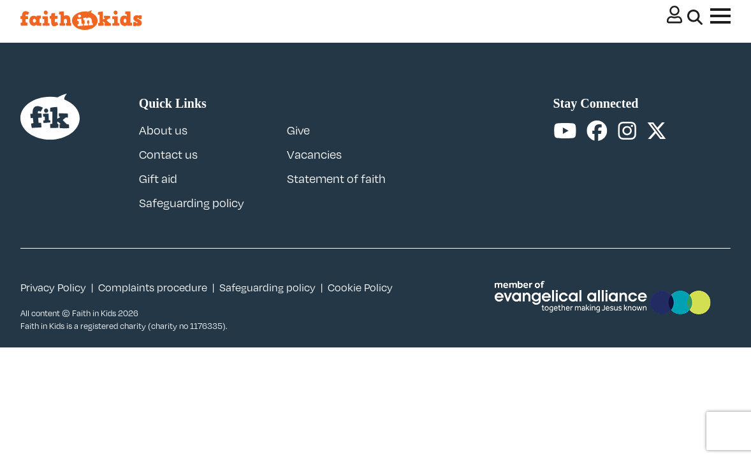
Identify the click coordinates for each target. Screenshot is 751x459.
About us (163, 130)
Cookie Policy (360, 287)
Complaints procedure (152, 287)
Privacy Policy (53, 287)
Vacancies (314, 154)
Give (298, 130)
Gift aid (158, 178)
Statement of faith (336, 178)
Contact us (168, 154)
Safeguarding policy (191, 203)
